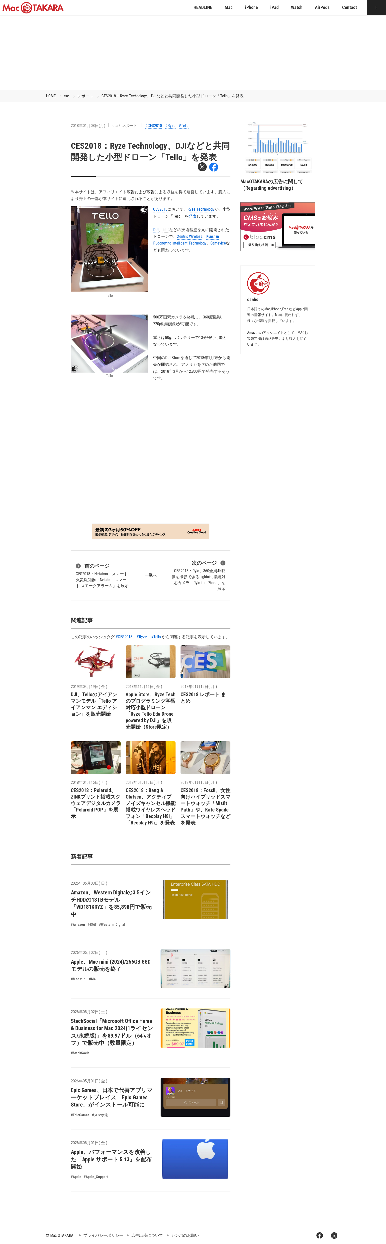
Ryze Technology (201, 209)
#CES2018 (153, 125)
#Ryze (170, 125)
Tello (177, 216)
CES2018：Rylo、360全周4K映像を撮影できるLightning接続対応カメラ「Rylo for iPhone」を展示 (198, 575)
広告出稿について (147, 1235)
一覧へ (151, 575)
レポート (85, 96)
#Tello (184, 125)
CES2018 (160, 209)
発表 (192, 216)
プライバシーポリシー (103, 1235)
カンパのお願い (185, 1235)
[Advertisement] (193, 52)
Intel (166, 229)
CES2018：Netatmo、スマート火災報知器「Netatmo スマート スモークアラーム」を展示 (102, 575)
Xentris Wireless (189, 236)
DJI (156, 229)
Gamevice (218, 243)
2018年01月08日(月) (88, 125)
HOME (51, 96)
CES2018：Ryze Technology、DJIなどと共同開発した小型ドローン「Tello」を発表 (172, 96)
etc (66, 96)
